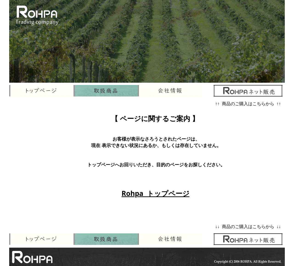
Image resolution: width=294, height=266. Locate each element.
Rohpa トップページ (155, 193)
